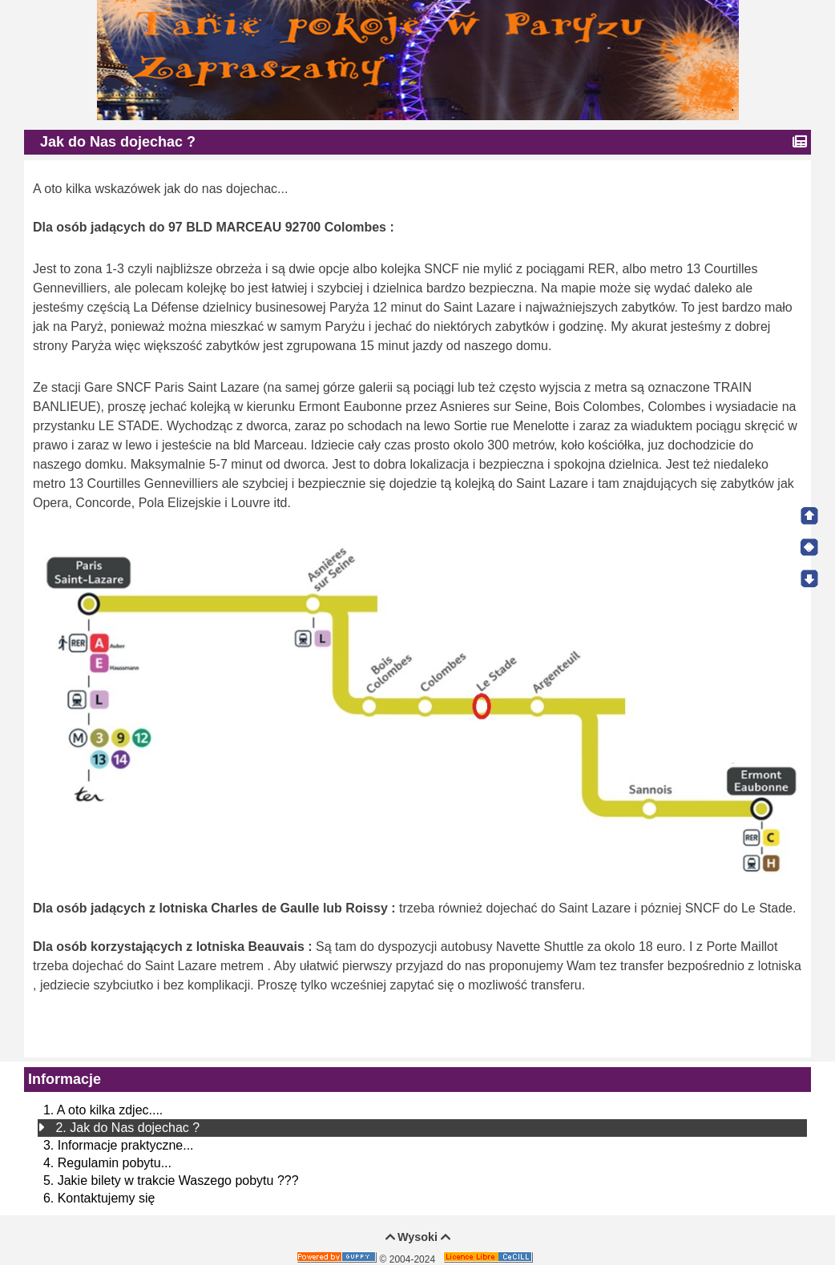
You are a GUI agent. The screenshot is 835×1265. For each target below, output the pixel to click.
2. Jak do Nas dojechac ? (127, 1127)
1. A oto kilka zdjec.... (103, 1110)
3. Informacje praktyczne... (118, 1145)
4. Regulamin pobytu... (107, 1163)
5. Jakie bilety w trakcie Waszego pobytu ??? (171, 1180)
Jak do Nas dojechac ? (120, 142)
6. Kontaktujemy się (99, 1198)
